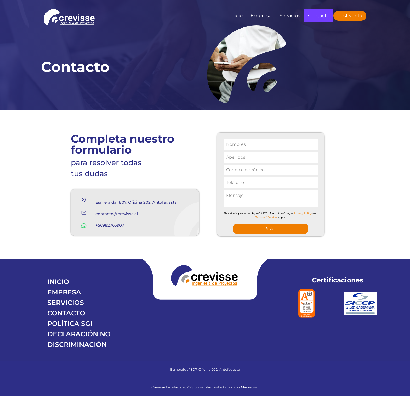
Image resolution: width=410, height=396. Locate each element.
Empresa (261, 16)
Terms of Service (266, 217)
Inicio (236, 16)
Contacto (318, 16)
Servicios (290, 16)
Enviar (270, 229)
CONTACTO (66, 313)
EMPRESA (64, 292)
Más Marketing (246, 387)
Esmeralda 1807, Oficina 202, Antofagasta (136, 202)
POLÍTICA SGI (69, 323)
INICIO (58, 282)
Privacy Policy (303, 213)
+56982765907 (109, 225)
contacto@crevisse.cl (116, 213)
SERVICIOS (65, 302)
